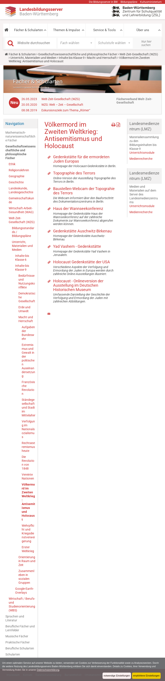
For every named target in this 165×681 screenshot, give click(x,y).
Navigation (14, 123)
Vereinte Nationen (28, 476)
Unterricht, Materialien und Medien (33, 57)
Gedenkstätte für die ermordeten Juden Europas (81, 159)
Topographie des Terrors (74, 173)
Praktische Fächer (17, 642)
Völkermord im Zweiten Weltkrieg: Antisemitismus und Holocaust (28, 502)
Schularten (12, 654)
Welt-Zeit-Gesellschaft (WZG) (138, 54)
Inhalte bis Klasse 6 (22, 257)
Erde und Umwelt (24, 309)
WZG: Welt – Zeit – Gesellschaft (62, 104)
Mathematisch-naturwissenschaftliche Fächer (20, 136)
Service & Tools (104, 30)
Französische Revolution (28, 387)
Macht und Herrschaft (102, 57)
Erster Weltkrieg (28, 549)
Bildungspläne (129, 1)
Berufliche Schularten (19, 648)
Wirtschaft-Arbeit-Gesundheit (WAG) (21, 210)
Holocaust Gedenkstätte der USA (81, 262)
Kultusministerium (151, 1)
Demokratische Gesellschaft (26, 297)
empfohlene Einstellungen (146, 675)
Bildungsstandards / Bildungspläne (23, 232)
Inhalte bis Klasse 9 (72, 57)
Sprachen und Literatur (14, 618)
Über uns (142, 30)
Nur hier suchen (146, 43)
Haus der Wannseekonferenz (78, 208)
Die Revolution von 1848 (28, 462)
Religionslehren (19, 170)
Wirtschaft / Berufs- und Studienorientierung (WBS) (22, 604)
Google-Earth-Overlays (24, 590)
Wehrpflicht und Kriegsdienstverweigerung (28, 533)
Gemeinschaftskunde (21, 200)
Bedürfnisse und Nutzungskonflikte (26, 281)
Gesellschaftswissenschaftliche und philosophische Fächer (77, 54)
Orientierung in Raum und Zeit (26, 561)
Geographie (16, 176)
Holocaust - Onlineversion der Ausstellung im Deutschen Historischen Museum (78, 285)
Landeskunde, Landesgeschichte (21, 190)
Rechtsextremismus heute (28, 446)
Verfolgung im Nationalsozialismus (28, 429)
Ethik (12, 164)
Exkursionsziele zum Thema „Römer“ (65, 110)
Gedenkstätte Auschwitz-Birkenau (82, 231)
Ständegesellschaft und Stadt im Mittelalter (28, 407)
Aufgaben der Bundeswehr (28, 332)
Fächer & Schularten (28, 30)
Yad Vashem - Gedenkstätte (77, 246)
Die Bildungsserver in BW (103, 1)
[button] (6, 30)
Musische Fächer (16, 636)
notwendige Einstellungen (116, 675)
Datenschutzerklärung (53, 669)
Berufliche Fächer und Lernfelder (20, 628)
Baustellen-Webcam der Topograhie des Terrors (84, 190)
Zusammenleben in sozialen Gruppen (26, 576)
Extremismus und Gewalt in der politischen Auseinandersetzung (28, 360)
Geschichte (16, 182)
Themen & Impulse (66, 30)
